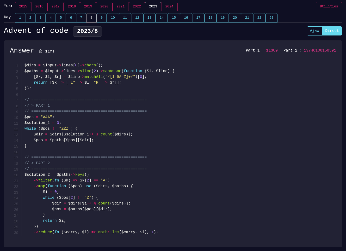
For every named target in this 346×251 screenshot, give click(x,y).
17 (198, 18)
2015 (23, 6)
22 (259, 18)
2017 (56, 6)
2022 (137, 6)
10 (113, 18)
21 (247, 18)
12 (137, 18)
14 (162, 18)
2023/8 (87, 31)
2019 (88, 6)
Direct (332, 31)
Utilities (329, 6)
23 (272, 18)
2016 (39, 6)
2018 (72, 6)
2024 (169, 6)
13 (150, 18)
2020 (104, 6)
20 (235, 18)
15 (174, 18)
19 (223, 18)
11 (125, 18)
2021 (121, 6)
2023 (153, 6)
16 (186, 18)
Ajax (314, 31)
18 (211, 18)
